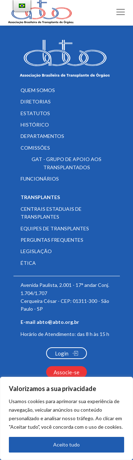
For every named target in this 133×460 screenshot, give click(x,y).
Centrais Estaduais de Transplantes (51, 213)
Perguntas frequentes (52, 240)
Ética (28, 263)
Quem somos (38, 90)
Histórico (35, 125)
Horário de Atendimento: (65, 334)
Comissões (35, 148)
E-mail (50, 322)
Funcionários (40, 179)
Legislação (36, 251)
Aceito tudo (66, 445)
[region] (66, 418)
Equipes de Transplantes (55, 228)
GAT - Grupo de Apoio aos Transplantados (66, 163)
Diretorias (36, 101)
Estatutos (35, 113)
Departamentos (42, 136)
